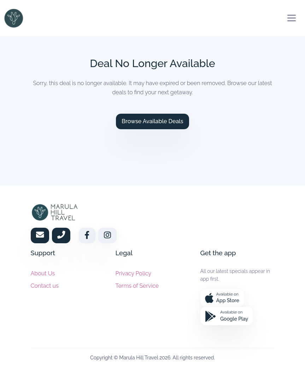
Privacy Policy (134, 273)
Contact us (45, 285)
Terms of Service (137, 285)
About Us (43, 273)
